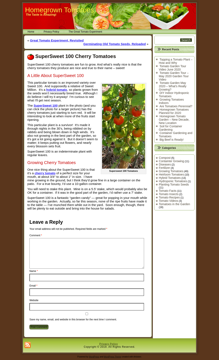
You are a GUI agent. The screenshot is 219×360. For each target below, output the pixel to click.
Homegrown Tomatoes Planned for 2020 (174, 111)
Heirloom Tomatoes (171, 174)
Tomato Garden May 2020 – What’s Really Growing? (172, 86)
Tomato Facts (167, 190)
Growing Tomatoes (171, 171)
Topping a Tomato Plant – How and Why (175, 61)
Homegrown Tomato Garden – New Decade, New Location (174, 120)
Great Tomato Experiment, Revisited (57, 40)
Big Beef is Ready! (172, 139)
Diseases (165, 164)
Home (31, 31)
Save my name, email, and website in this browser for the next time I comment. (73, 319)
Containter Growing (171, 161)
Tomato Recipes (169, 197)
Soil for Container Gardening (170, 128)
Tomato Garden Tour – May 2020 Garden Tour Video (174, 76)
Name (33, 271)
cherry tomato (45, 173)
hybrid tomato (56, 89)
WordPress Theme (112, 357)
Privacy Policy (51, 31)
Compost (165, 157)
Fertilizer (164, 167)
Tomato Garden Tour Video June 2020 (172, 67)
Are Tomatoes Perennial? (176, 106)
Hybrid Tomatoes (170, 177)
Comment (35, 235)
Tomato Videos (168, 200)
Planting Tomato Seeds (174, 184)
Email (33, 285)
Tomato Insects (168, 194)
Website (33, 300)
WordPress (94, 357)
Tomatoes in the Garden (174, 204)
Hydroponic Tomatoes (173, 181)
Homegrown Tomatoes (59, 10)
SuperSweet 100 (46, 105)
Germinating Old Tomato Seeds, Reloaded (114, 44)
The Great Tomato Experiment (85, 31)
